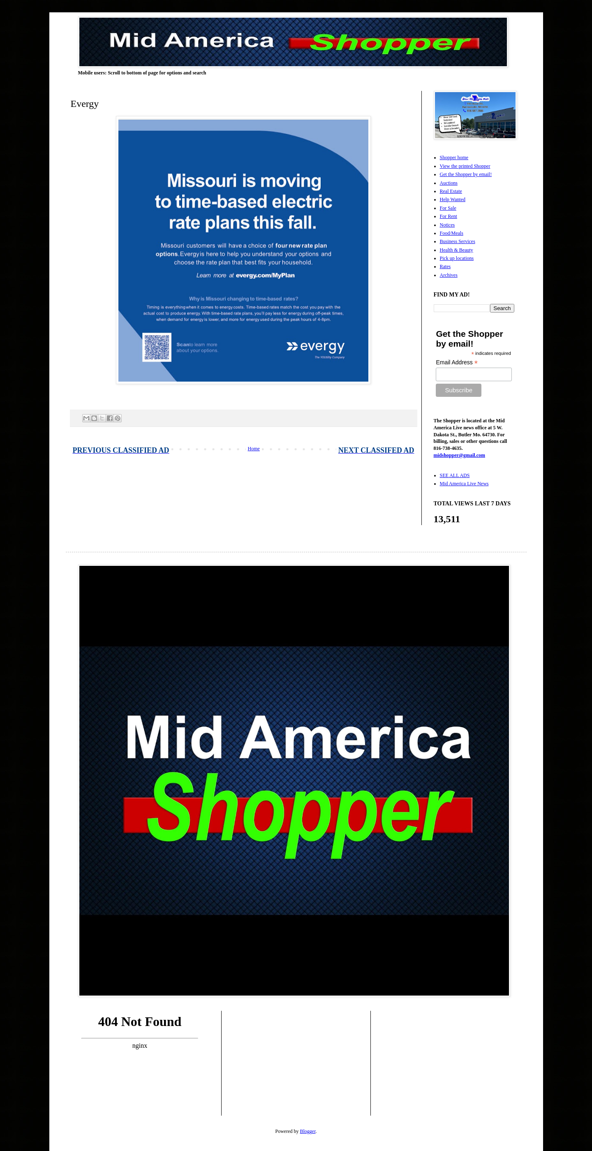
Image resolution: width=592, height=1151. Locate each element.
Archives (449, 275)
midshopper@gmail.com (460, 455)
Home (254, 449)
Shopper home (454, 157)
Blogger (308, 1131)
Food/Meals (451, 233)
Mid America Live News (464, 483)
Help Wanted (452, 199)
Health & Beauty (456, 250)
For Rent (448, 216)
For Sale (448, 208)
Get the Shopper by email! (466, 174)
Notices (447, 225)
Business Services (457, 241)
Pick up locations (457, 258)
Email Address (457, 362)
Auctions (449, 183)
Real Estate (451, 191)
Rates (445, 266)
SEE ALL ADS (455, 475)
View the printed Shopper (465, 166)
